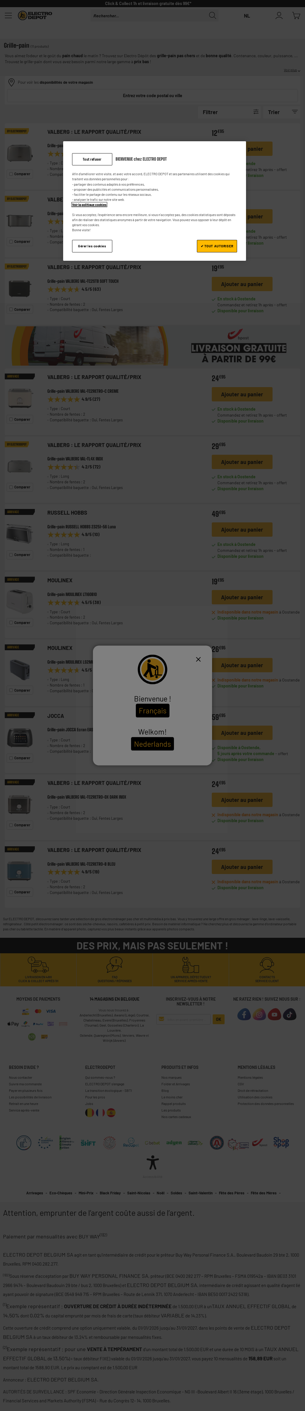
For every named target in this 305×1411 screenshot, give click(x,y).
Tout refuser (92, 159)
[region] (154, 201)
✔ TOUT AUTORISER (217, 246)
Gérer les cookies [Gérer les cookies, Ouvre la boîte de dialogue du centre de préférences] (92, 246)
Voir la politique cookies (89, 205)
